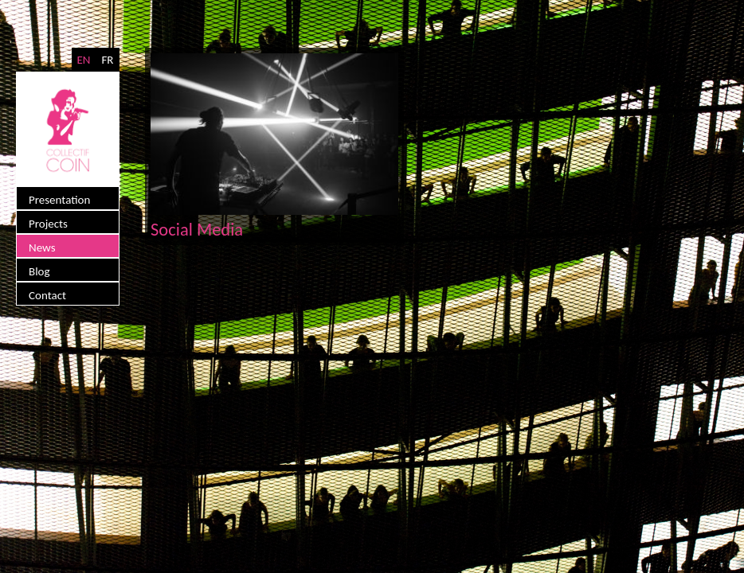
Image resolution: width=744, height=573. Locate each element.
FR (107, 60)
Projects (48, 223)
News (42, 247)
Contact (47, 295)
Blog (39, 271)
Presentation (59, 200)
